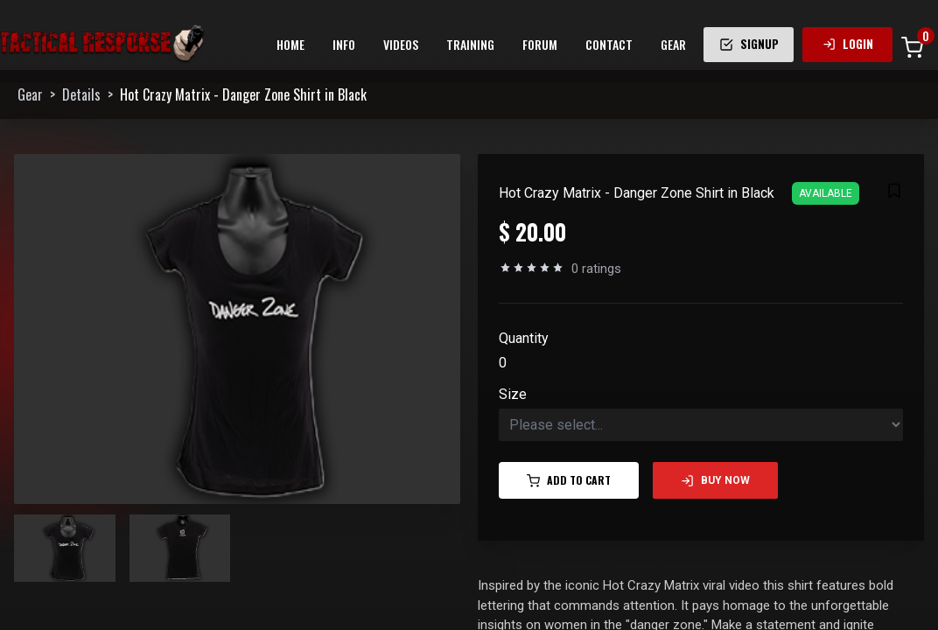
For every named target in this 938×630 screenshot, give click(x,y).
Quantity (524, 338)
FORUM (539, 44)
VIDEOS (400, 44)
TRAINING (470, 44)
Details (81, 94)
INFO (343, 44)
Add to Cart (569, 479)
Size (513, 394)
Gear (30, 94)
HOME (290, 44)
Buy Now (715, 480)
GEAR (673, 44)
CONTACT (609, 44)
